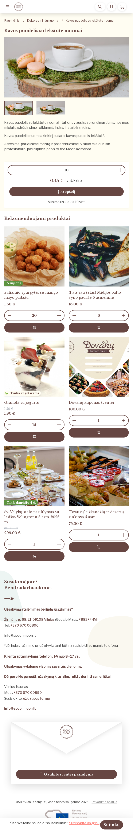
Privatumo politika (104, 802)
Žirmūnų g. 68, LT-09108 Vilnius (29, 620)
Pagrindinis (12, 20)
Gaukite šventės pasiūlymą (67, 774)
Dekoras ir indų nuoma (42, 20)
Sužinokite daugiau (84, 823)
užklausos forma (36, 699)
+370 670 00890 (24, 625)
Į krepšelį (66, 191)
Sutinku (111, 825)
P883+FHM (87, 620)
